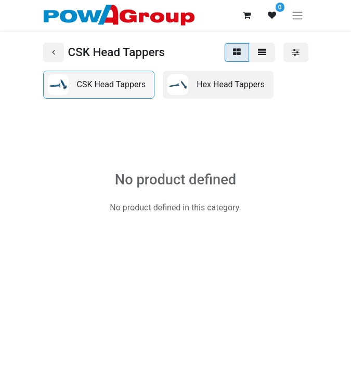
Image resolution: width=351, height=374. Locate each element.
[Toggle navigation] (297, 15)
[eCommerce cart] (247, 15)
